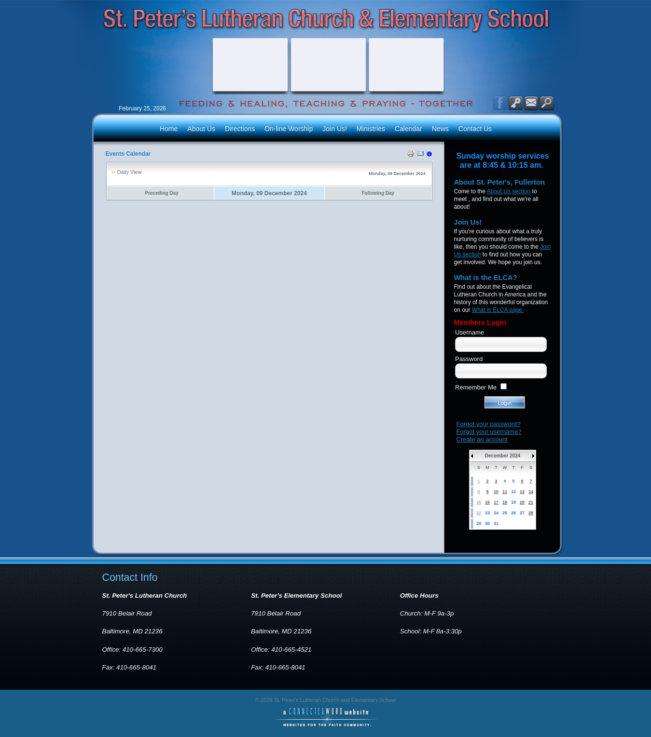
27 (522, 512)
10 (496, 491)
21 (530, 502)
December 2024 (502, 455)
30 (487, 523)
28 (530, 512)
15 (478, 502)
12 (513, 491)
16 (487, 502)
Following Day (377, 193)
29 (478, 523)
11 (504, 491)
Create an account (482, 439)
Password (469, 358)
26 (513, 512)
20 (522, 502)
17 (496, 502)
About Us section (509, 191)
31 (496, 523)
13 (522, 491)
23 (487, 512)
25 (504, 512)
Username (469, 332)
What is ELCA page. (498, 310)
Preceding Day (161, 193)
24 (496, 512)
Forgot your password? (489, 424)
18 (504, 502)
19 (513, 502)
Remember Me (476, 387)
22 (478, 512)
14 (530, 491)
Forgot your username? (489, 431)
